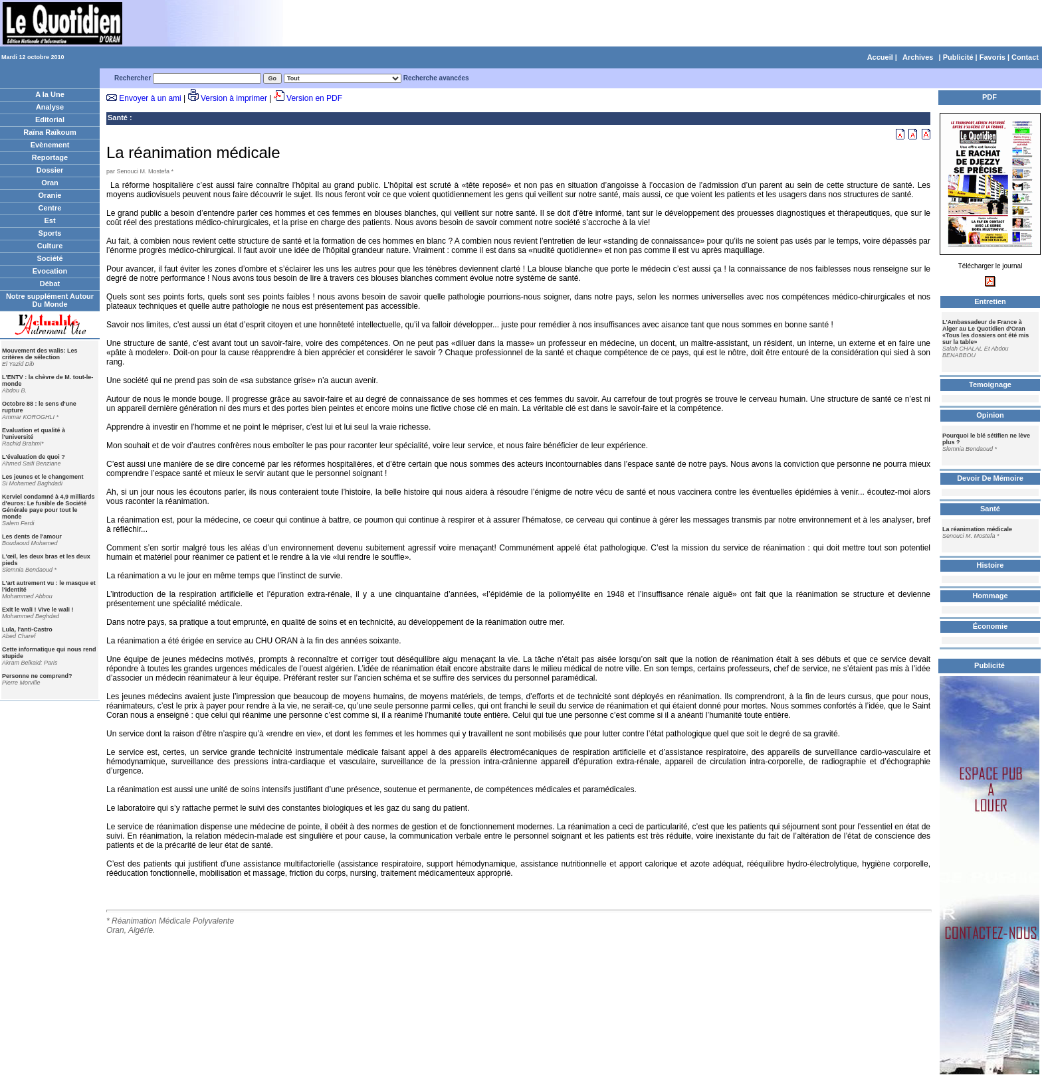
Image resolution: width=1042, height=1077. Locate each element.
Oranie (50, 195)
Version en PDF (314, 98)
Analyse (50, 107)
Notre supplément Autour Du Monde (50, 300)
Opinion (990, 415)
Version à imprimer (234, 98)
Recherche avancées (436, 78)
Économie (990, 626)
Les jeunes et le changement (43, 476)
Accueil (880, 57)
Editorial (49, 120)
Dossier (50, 170)
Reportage (50, 157)
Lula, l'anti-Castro (27, 629)
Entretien (990, 301)
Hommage (989, 596)
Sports (50, 233)
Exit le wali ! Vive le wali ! (37, 609)
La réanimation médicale (977, 529)
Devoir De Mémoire (990, 478)
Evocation (50, 271)
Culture (50, 246)
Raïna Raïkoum (49, 132)
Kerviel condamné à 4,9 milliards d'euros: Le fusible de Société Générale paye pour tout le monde (48, 506)
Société (49, 258)
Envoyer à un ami (150, 98)
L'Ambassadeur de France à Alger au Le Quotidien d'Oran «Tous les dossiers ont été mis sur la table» (985, 332)
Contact (1025, 57)
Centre (50, 208)
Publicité (958, 57)
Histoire (990, 565)
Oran (49, 183)
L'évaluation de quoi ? (33, 457)
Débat (50, 284)
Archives (917, 57)
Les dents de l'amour (32, 536)
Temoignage (990, 384)
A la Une (49, 94)
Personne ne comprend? (37, 676)
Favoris (992, 57)
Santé (118, 118)
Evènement (50, 145)
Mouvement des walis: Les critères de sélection (40, 354)
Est (49, 220)
